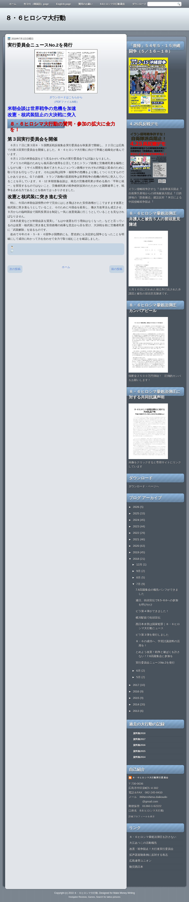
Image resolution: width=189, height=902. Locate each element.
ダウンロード (139, 4)
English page (63, 4)
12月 (139, 564)
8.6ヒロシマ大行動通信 (112, 4)
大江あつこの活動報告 (143, 842)
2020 (136, 545)
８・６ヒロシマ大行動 (35, 18)
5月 (138, 677)
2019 (136, 552)
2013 (136, 711)
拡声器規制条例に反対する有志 (148, 854)
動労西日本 (136, 866)
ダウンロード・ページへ (144, 486)
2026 (136, 507)
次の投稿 (14, 269)
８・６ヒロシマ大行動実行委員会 (150, 777)
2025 (136, 513)
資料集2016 (139, 745)
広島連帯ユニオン (140, 860)
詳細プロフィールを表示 (142, 816)
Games (91, 897)
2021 (136, 539)
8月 (138, 577)
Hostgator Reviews (78, 897)
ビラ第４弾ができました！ (152, 611)
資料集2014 (139, 757)
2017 (136, 685)
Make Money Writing (124, 893)
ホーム (12, 4)
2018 (136, 558)
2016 (136, 691)
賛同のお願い (85, 4)
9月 (138, 571)
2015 (136, 698)
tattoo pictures (113, 897)
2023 (136, 526)
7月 (138, 584)
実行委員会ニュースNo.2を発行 (155, 662)
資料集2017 (139, 739)
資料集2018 (139, 733)
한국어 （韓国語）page (36, 4)
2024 (136, 520)
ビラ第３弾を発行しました (152, 634)
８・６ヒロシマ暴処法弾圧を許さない (152, 837)
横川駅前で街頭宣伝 (148, 617)
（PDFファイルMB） (66, 101)
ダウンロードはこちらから (65, 97)
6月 (138, 670)
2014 (136, 704)
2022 (136, 533)
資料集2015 (139, 751)
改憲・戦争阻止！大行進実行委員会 (151, 849)
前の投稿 (116, 269)
